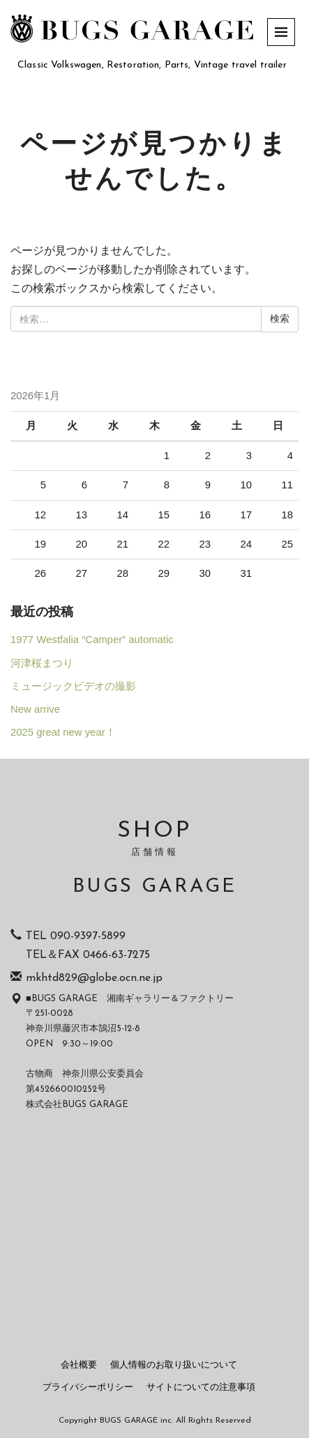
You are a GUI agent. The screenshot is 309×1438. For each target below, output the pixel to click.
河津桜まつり (41, 663)
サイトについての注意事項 (200, 1387)
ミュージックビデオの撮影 (73, 686)
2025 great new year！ (63, 732)
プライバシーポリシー (88, 1387)
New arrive (35, 709)
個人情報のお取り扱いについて (173, 1365)
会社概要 (79, 1365)
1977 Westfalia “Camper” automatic (92, 639)
